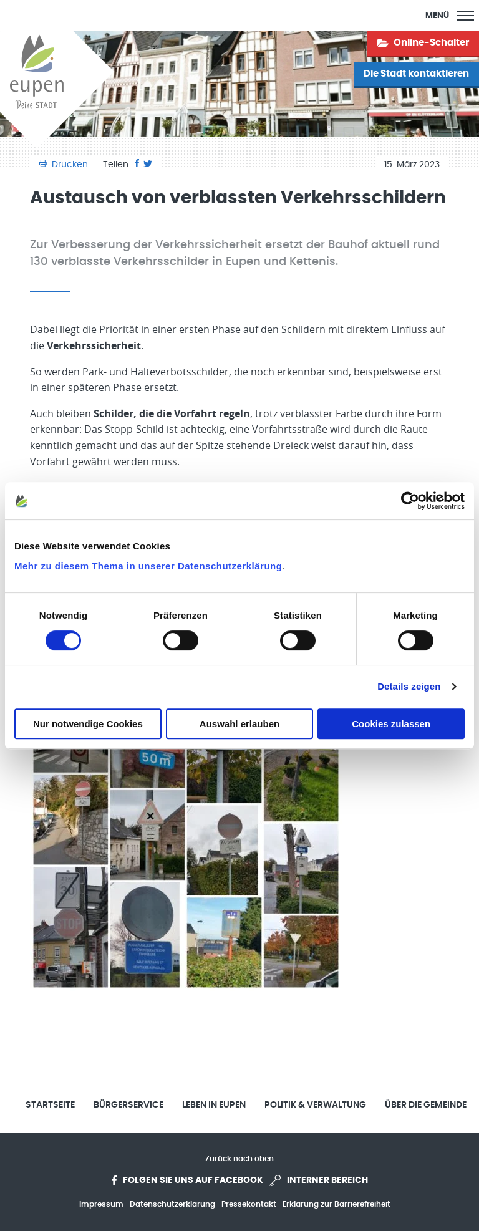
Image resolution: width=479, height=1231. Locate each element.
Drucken (64, 164)
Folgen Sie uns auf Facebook (187, 1180)
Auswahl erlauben (239, 723)
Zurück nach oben (239, 1158)
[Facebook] (137, 164)
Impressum (101, 1204)
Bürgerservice (128, 1105)
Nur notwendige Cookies (88, 723)
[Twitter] (147, 164)
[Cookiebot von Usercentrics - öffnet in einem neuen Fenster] (410, 500)
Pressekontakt (248, 1204)
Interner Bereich (318, 1180)
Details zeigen (408, 686)
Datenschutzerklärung (172, 1204)
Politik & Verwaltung (315, 1105)
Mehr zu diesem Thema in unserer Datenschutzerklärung (148, 566)
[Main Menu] (449, 15)
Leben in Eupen (214, 1105)
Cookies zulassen (391, 723)
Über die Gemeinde (426, 1105)
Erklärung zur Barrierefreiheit (336, 1204)
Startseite (50, 1105)
